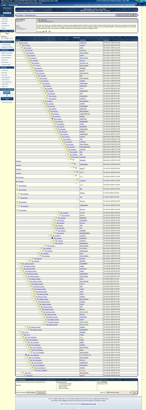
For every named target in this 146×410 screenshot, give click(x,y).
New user (83, 10)
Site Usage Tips (6, 77)
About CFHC (5, 84)
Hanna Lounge (23, 42)
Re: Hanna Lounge (28, 263)
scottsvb (82, 45)
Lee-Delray (83, 268)
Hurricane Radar (6, 64)
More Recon (5, 62)
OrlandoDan (83, 220)
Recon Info (5, 59)
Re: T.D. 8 (25, 332)
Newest (8, 44)
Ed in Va (82, 60)
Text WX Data (5, 79)
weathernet (83, 42)
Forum (3, 44)
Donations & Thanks (7, 47)
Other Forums (88, 9)
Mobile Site (5, 86)
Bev (81, 152)
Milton (100, 5)
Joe (81, 228)
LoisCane (83, 98)
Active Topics (102, 9)
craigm (82, 55)
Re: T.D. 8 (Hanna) (30, 337)
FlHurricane (7, 8)
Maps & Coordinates (7, 53)
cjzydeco (82, 301)
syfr (81, 197)
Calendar (107, 10)
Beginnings (24, 198)
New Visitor (13, 5)
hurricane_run (84, 63)
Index (124, 15)
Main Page (5, 18)
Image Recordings (6, 55)
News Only (5, 21)
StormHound (83, 365)
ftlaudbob (82, 68)
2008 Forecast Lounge (30, 15)
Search (4, 28)
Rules (101, 10)
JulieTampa (83, 86)
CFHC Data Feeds (7, 82)
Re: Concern (26, 45)
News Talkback (19, 15)
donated (65, 400)
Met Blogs (4, 23)
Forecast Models (6, 57)
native (82, 294)
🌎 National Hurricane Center (7, 99)
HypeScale (4, 36)
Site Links (4, 72)
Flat (135, 15)
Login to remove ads (7, 102)
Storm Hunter (84, 58)
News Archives (6, 25)
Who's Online (91, 10)
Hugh (81, 253)
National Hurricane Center (88, 404)
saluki (81, 47)
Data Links (4, 75)
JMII (81, 75)
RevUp (82, 304)
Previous (118, 15)
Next (130, 15)
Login (4, 5)
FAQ (97, 10)
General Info (5, 70)
